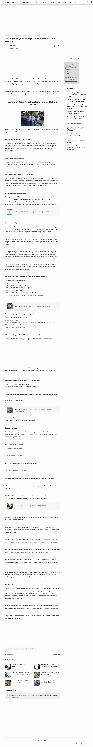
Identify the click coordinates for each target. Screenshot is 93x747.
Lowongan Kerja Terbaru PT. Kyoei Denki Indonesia (50, 673)
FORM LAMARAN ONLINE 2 (14, 456)
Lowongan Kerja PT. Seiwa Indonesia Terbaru (19, 665)
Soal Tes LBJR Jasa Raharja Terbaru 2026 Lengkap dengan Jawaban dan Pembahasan (76, 94)
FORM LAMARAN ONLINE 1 (14, 448)
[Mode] (88, 2)
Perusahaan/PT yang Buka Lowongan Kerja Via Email (37, 212)
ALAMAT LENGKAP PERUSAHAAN (16, 471)
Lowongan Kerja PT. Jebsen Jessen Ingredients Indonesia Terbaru (50, 665)
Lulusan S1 (16, 649)
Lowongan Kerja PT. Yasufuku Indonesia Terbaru (36, 306)
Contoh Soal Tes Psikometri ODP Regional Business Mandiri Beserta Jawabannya (76, 128)
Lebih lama (9, 654)
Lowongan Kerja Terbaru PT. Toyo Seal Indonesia (21, 681)
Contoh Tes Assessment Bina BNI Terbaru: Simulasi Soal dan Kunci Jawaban (76, 140)
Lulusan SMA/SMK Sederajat (28, 649)
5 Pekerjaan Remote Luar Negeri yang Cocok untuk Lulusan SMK (20, 673)
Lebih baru (56, 654)
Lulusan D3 (8, 649)
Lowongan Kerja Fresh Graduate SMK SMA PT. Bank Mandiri (49, 681)
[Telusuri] (91, 2)
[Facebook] (38, 741)
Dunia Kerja (78, 2)
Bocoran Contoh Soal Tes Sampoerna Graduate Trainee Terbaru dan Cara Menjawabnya (77, 147)
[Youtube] (45, 741)
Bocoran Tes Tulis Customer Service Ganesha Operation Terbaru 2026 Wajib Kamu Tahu (77, 106)
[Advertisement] (46, 19)
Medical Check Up (55, 2)
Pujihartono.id (11, 2)
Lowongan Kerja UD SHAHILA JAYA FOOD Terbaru (36, 506)
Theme (78, 744)
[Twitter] (42, 741)
